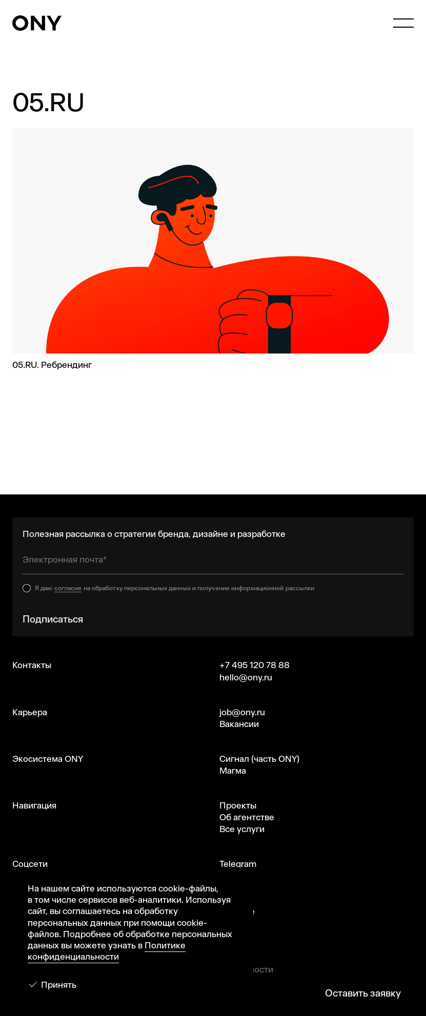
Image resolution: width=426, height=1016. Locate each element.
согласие (68, 588)
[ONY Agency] (37, 23)
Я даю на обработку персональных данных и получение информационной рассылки (174, 588)
